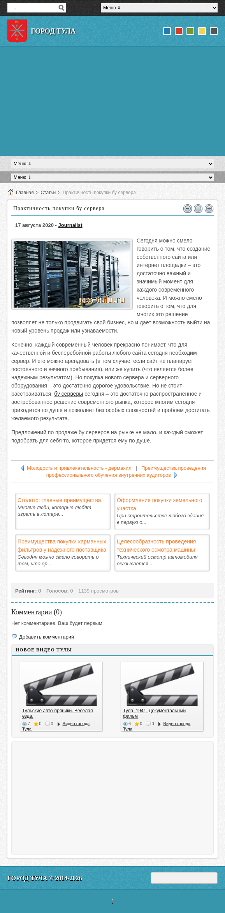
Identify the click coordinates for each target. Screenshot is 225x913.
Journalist (70, 225)
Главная (25, 192)
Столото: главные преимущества (59, 500)
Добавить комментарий (46, 637)
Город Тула (53, 31)
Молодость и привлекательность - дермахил (79, 468)
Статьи (48, 192)
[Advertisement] (112, 101)
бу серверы (68, 394)
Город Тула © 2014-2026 (44, 878)
